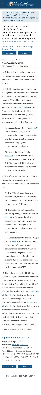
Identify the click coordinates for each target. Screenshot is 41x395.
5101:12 (34, 41)
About (32, 376)
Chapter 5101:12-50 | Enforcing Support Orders (17, 48)
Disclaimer (12, 376)
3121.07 (34, 128)
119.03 (20, 63)
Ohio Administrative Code (14, 41)
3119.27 (8, 217)
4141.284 (9, 155)
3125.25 (19, 341)
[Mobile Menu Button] (2, 4)
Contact (23, 376)
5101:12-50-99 (23, 107)
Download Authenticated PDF (17, 66)
